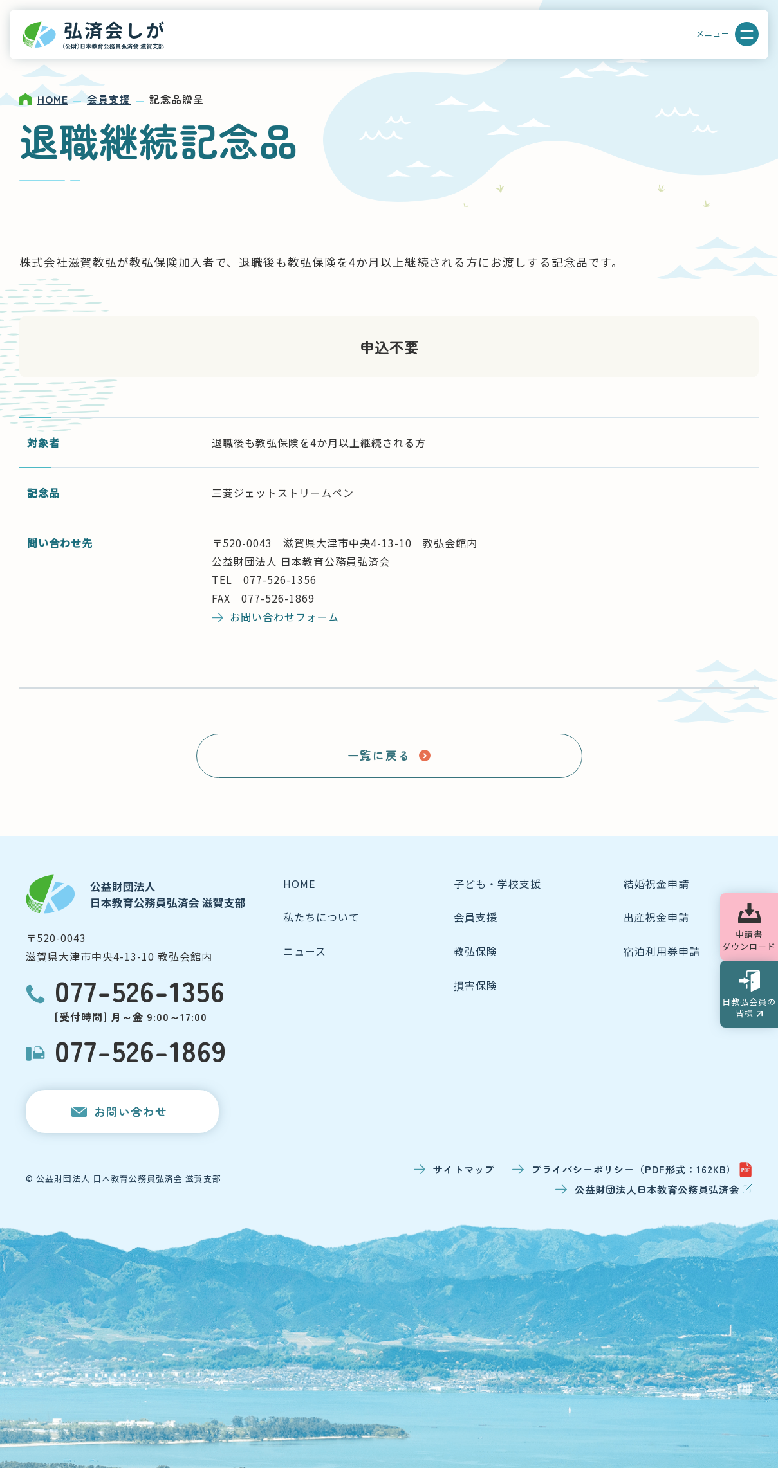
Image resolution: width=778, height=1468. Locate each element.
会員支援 (109, 99)
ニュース (304, 951)
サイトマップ (464, 1169)
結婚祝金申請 (656, 883)
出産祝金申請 (656, 917)
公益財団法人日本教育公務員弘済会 (663, 1189)
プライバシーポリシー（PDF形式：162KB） (642, 1169)
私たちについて (321, 917)
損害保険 (475, 985)
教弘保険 (475, 951)
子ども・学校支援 (497, 883)
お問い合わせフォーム (284, 616)
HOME (52, 99)
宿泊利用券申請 (662, 951)
